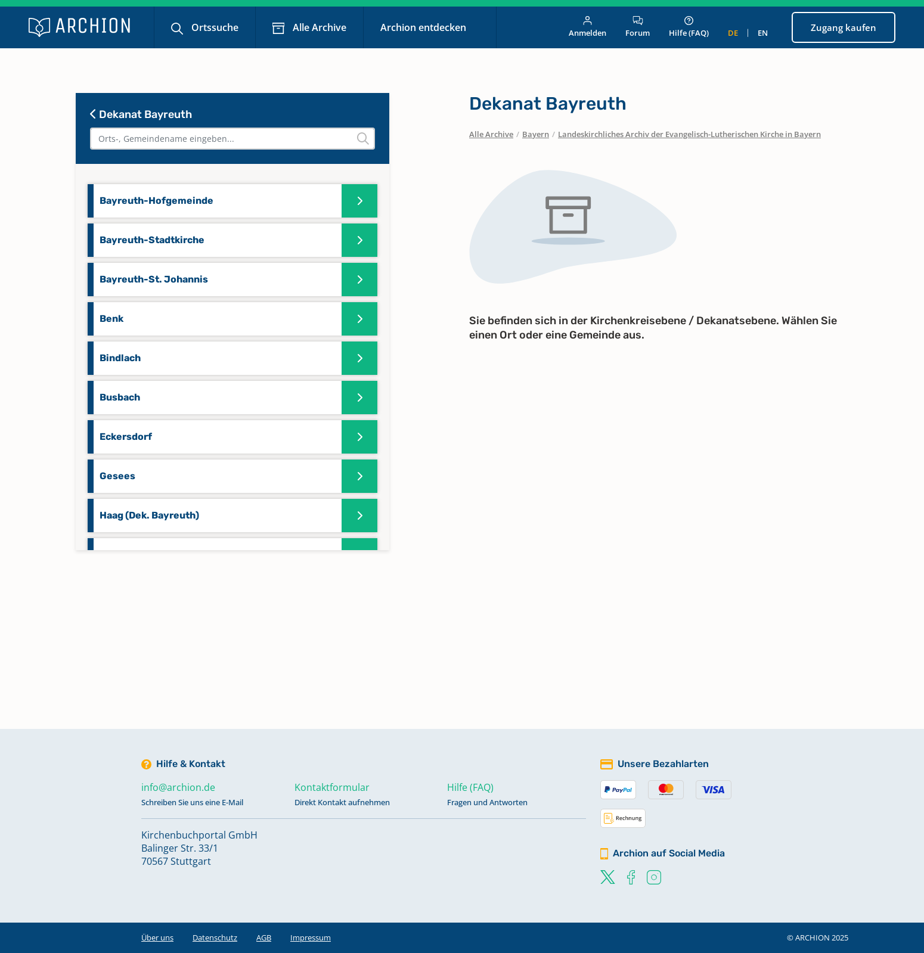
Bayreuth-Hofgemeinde (156, 200)
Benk (111, 318)
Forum (637, 27)
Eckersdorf (126, 436)
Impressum (310, 937)
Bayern (535, 134)
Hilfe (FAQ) (689, 27)
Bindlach (120, 358)
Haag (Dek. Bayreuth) (149, 515)
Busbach (120, 397)
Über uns (157, 937)
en (763, 32)
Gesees (117, 476)
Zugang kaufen (843, 27)
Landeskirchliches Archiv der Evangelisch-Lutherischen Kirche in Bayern (689, 134)
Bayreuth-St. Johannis (154, 279)
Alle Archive (318, 27)
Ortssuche (213, 27)
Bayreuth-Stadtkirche (152, 240)
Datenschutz (215, 937)
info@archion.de (178, 787)
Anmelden (587, 27)
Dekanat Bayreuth (141, 114)
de (733, 32)
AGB (263, 937)
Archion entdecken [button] (424, 27)
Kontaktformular (332, 787)
